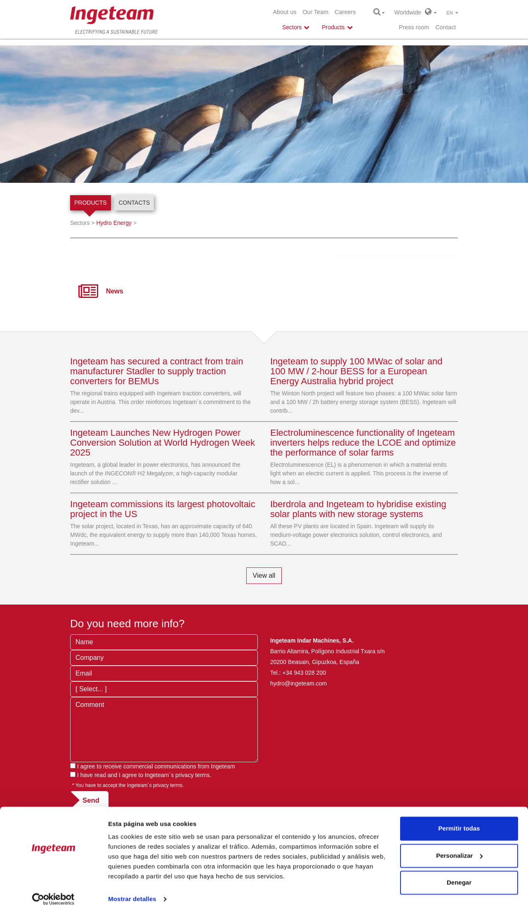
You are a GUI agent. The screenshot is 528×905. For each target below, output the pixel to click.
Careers (345, 12)
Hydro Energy (114, 223)
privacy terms (192, 775)
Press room (414, 27)
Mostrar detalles (132, 888)
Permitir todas (459, 818)
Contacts (134, 202)
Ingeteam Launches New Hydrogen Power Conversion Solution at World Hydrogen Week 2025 (162, 443)
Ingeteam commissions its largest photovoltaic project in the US (162, 509)
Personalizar (459, 844)
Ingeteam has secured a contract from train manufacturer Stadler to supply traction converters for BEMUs (156, 371)
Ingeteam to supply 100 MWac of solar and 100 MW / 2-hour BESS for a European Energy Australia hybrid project (356, 371)
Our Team (315, 12)
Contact (445, 27)
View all (264, 575)
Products (90, 202)
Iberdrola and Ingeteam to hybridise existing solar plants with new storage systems (358, 509)
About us (285, 12)
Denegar (459, 872)
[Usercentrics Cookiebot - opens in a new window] (53, 889)
